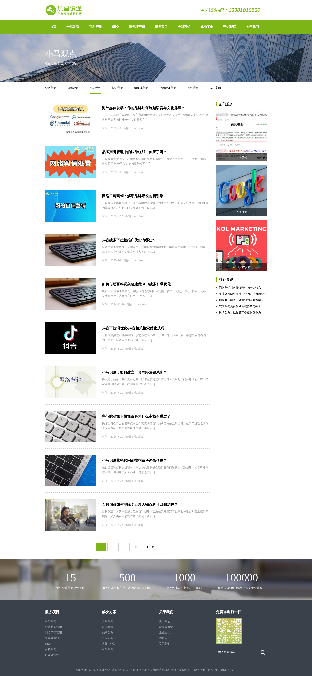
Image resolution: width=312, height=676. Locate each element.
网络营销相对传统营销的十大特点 (238, 287)
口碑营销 (73, 87)
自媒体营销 (52, 654)
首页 (53, 26)
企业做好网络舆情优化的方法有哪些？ (241, 293)
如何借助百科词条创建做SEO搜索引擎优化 (136, 284)
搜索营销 (117, 87)
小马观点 (95, 87)
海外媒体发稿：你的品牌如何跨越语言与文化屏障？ (143, 108)
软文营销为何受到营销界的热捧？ (238, 306)
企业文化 (164, 632)
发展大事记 (166, 626)
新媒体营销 (141, 87)
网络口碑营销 (53, 632)
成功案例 (206, 26)
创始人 (163, 638)
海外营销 (50, 621)
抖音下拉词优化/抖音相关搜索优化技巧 (133, 328)
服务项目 (161, 26)
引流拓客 (107, 638)
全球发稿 (72, 26)
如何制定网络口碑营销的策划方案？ (240, 300)
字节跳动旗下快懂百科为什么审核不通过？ (136, 416)
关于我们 (252, 26)
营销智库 (229, 26)
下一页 (150, 547)
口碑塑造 (107, 626)
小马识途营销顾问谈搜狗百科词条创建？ (134, 460)
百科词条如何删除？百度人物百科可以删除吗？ (140, 505)
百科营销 (95, 26)
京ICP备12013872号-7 (221, 669)
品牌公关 (107, 632)
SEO (115, 26)
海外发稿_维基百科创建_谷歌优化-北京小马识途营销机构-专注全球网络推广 (146, 669)
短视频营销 (137, 26)
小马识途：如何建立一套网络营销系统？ (134, 372)
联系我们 (164, 643)
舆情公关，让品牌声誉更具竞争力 (238, 312)
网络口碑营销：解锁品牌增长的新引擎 (132, 196)
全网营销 (184, 26)
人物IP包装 (109, 643)
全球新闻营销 (167, 87)
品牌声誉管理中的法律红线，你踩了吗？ (134, 152)
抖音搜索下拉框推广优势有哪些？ (129, 240)
